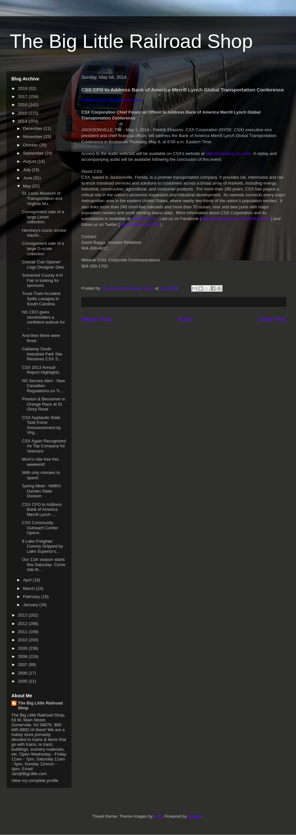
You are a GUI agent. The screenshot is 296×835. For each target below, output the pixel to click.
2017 (23, 96)
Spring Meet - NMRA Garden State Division (41, 490)
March (29, 588)
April (28, 580)
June (28, 177)
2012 (23, 623)
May (27, 186)
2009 (23, 648)
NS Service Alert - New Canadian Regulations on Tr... (43, 385)
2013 (23, 615)
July (27, 169)
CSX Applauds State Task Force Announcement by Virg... (41, 425)
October (31, 145)
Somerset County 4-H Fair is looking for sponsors (42, 280)
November (33, 136)
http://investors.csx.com (228, 153)
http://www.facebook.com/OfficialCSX (236, 218)
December (33, 128)
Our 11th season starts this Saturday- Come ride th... (43, 564)
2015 (23, 113)
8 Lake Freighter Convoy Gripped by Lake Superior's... (42, 546)
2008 (23, 656)
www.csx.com (144, 218)
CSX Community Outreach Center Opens (40, 527)
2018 (23, 88)
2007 (23, 664)
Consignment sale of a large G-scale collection (43, 248)
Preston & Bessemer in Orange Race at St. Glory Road (43, 404)
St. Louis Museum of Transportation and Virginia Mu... (42, 198)
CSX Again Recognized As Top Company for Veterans (44, 445)
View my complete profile (34, 780)
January (31, 604)
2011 (23, 631)
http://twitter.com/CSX (140, 224)
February (32, 596)
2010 (23, 639)
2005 (23, 681)
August (30, 161)
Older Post (272, 319)
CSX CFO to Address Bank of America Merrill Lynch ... (42, 509)
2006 (23, 673)
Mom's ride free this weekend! (40, 462)
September (34, 153)
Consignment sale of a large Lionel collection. (43, 216)
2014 (23, 121)
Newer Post (96, 319)
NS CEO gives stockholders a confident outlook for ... (43, 320)
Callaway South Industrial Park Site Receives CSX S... (42, 353)
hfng (158, 816)
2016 (23, 104)
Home (185, 319)
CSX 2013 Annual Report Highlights (40, 370)
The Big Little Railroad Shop (131, 41)
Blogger (195, 816)
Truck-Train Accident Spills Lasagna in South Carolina (41, 298)
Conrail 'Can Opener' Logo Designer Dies (43, 264)
